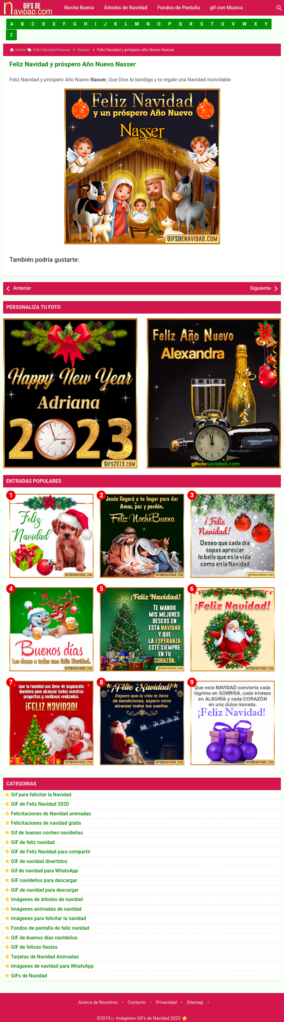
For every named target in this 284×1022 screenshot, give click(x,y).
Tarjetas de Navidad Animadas (45, 956)
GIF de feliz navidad (33, 841)
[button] (11, 24)
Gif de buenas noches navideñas (47, 832)
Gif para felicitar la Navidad (41, 794)
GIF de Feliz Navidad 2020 (40, 803)
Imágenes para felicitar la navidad (48, 918)
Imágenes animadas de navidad (46, 908)
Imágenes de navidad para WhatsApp (52, 965)
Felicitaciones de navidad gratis (46, 822)
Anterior (22, 287)
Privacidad (166, 1001)
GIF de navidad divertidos (39, 861)
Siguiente (260, 287)
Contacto (137, 1001)
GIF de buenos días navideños (44, 937)
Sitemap (195, 1001)
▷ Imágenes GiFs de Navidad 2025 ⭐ (149, 1017)
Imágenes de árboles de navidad (47, 899)
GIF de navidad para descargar (45, 889)
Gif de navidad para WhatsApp (44, 870)
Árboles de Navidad (125, 8)
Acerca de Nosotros (98, 1001)
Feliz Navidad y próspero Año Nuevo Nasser (70, 64)
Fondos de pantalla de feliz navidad (50, 927)
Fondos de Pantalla (178, 8)
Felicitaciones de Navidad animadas (51, 813)
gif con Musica (226, 8)
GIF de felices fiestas (34, 946)
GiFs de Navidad (29, 975)
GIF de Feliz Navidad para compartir (50, 851)
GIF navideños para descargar (44, 880)
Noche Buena (79, 8)
